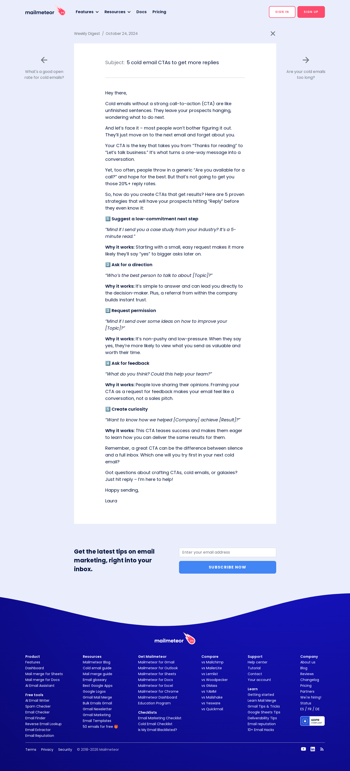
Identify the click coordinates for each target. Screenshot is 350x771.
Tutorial (254, 668)
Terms (30, 749)
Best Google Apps (98, 685)
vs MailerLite (211, 668)
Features (32, 662)
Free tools (34, 694)
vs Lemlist (209, 673)
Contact (255, 673)
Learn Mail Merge (262, 700)
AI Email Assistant (40, 685)
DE (317, 709)
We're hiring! (310, 697)
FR (310, 709)
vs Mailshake (212, 697)
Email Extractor (38, 729)
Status (305, 703)
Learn (253, 689)
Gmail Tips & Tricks (264, 706)
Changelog (309, 679)
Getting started (261, 694)
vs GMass (209, 685)
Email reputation (262, 723)
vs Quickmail (212, 709)
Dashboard (34, 668)
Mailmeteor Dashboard (157, 697)
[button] (87, 12)
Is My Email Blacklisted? (157, 729)
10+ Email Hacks (261, 729)
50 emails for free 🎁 (100, 726)
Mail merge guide (97, 673)
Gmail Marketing (97, 714)
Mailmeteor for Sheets (157, 673)
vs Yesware (210, 703)
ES (302, 709)
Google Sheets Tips (264, 712)
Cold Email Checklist (155, 723)
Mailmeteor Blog (96, 662)
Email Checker (37, 712)
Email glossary (95, 679)
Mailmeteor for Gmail (156, 662)
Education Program (154, 703)
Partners (307, 691)
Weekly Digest (87, 33)
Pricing (159, 12)
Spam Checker (38, 706)
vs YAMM (208, 691)
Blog (303, 668)
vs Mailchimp (212, 662)
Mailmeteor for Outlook (158, 668)
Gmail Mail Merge (97, 697)
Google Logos (94, 691)
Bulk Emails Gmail (97, 703)
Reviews (307, 673)
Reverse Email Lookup (43, 723)
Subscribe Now (227, 567)
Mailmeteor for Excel (155, 685)
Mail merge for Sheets (44, 673)
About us (307, 662)
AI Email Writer (37, 700)
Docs (141, 12)
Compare (209, 656)
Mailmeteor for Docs (155, 679)
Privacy (47, 749)
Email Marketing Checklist (159, 718)
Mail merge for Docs (42, 679)
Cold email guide (97, 668)
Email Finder (35, 718)
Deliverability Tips (262, 718)
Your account (259, 679)
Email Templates (97, 720)
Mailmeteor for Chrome (158, 691)
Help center (257, 662)
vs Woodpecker (214, 679)
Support (255, 656)
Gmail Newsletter (97, 709)
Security (65, 749)
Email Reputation (39, 735)
